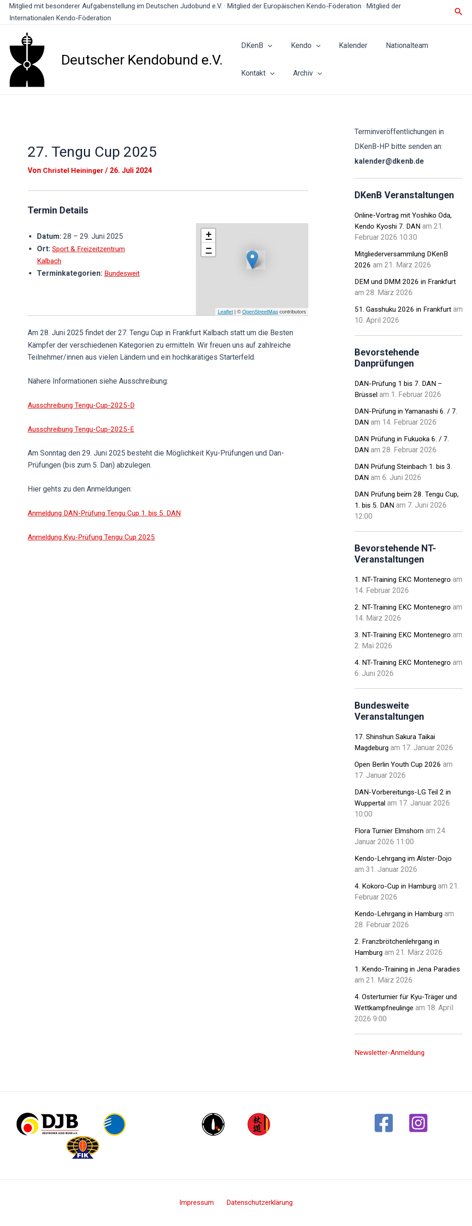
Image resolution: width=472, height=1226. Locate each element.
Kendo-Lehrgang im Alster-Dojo (405, 858)
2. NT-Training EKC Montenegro (404, 607)
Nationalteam (394, 45)
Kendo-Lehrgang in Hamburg (400, 913)
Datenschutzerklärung (258, 1202)
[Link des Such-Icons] (458, 12)
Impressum (197, 1202)
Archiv (302, 73)
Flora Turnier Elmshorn (390, 830)
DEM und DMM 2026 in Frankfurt (407, 281)
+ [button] (209, 236)
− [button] (209, 249)
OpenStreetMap (260, 311)
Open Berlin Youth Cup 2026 (399, 764)
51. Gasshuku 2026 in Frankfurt (404, 309)
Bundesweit (56, 285)
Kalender (344, 45)
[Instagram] (418, 1123)
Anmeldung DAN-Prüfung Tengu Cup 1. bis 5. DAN (107, 513)
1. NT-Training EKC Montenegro (404, 579)
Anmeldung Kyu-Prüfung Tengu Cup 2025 (93, 537)
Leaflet (225, 311)
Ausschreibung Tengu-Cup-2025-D (83, 405)
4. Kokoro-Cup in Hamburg (396, 886)
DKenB (255, 45)
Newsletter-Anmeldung (391, 1052)
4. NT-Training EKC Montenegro (404, 662)
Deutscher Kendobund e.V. (142, 60)
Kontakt (256, 73)
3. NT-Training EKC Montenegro (404, 634)
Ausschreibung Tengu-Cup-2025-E (83, 429)
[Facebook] (383, 1123)
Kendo (300, 45)
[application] (266, 45)
